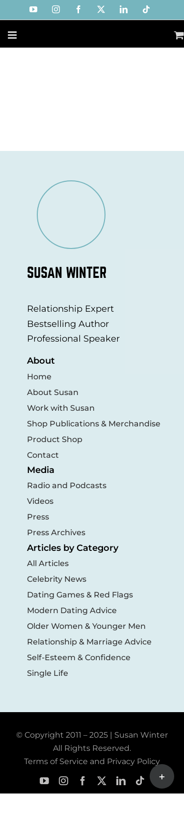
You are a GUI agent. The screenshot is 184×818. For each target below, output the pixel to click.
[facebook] (82, 781)
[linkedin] (121, 781)
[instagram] (63, 781)
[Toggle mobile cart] (179, 35)
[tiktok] (140, 781)
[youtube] (44, 781)
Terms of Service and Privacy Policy (92, 761)
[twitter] (101, 781)
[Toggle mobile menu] (13, 35)
